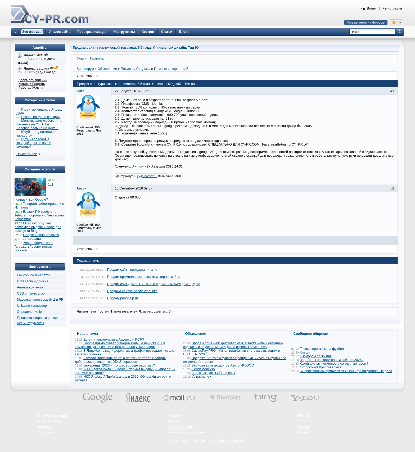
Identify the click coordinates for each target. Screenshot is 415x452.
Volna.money (201, 376)
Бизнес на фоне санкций (40, 117)
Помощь (174, 421)
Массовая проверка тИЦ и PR (40, 299)
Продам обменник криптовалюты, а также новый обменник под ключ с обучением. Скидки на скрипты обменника (233, 345)
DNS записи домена (32, 281)
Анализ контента (30, 287)
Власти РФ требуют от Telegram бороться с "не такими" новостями (40, 215)
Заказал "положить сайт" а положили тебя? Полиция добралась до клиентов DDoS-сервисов (120, 360)
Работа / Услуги (31, 87)
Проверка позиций (52, 416)
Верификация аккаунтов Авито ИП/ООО (223, 365)
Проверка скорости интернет (39, 318)
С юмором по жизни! (316, 356)
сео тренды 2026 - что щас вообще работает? (119, 365)
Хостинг (303, 432)
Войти (371, 8)
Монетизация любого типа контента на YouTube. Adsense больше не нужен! (39, 124)
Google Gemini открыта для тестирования (37, 237)
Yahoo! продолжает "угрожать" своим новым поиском (34, 246)
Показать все (26, 154)
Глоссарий (305, 421)
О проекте (46, 432)
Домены (303, 427)
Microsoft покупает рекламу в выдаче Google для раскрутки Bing (38, 227)
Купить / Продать (32, 84)
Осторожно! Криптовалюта (320, 367)
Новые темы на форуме (366, 22)
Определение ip (29, 312)
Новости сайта (49, 421)
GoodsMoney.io (203, 369)
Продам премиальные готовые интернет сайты (144, 277)
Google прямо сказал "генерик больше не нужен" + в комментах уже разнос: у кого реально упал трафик (120, 345)
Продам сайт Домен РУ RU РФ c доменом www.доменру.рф (153, 284)
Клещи (305, 352)
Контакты (45, 427)
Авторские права (181, 427)
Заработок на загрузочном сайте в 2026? (332, 360)
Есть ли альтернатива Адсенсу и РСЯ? (113, 339)
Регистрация (392, 8)
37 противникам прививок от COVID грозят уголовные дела (346, 371)
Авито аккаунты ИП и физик (213, 373)
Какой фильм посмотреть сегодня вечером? (334, 363)
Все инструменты (30, 323)
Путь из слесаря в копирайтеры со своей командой (33, 142)
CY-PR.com (220, 441)
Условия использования (186, 432)
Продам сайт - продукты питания (132, 270)
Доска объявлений (33, 80)
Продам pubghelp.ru (122, 298)
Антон (137, 166)
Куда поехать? (147, 176)
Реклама (174, 416)
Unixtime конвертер (32, 306)
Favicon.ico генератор (34, 275)
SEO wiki (303, 416)
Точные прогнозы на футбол (322, 349)
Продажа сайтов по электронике (132, 291)
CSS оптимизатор (31, 293)
